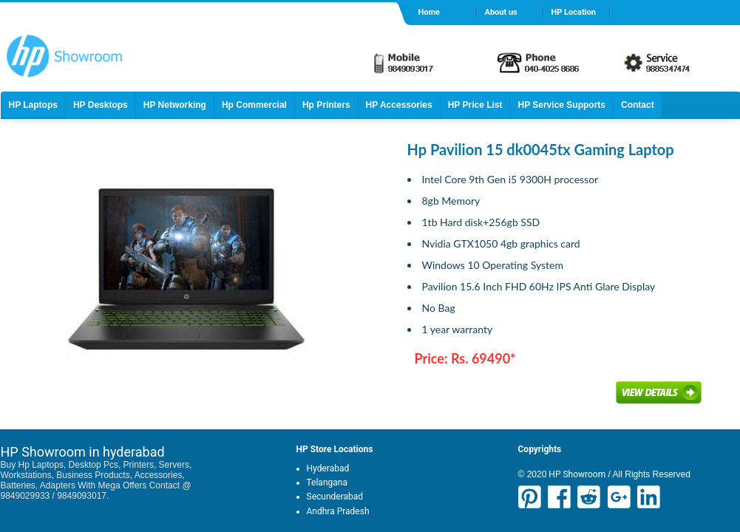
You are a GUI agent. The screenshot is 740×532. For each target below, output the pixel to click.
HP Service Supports (561, 105)
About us (501, 12)
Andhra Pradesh (338, 511)
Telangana (327, 482)
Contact (637, 105)
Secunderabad (335, 496)
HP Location (573, 12)
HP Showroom (575, 474)
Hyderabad (328, 468)
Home (429, 12)
